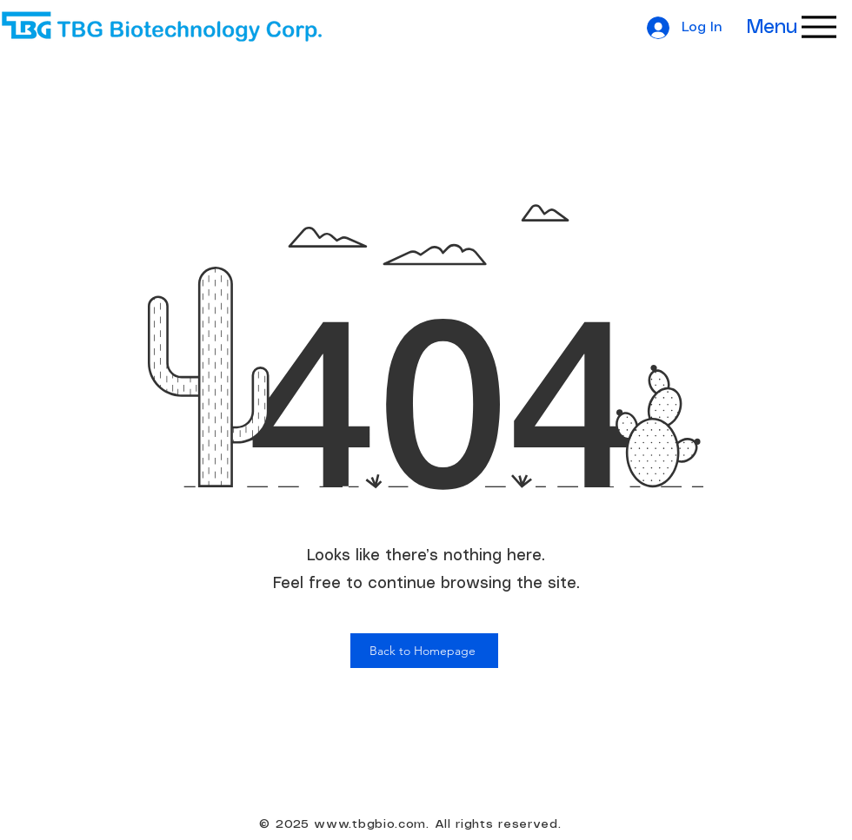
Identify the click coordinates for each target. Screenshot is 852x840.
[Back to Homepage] (424, 650)
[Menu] (781, 27)
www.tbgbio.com (370, 824)
